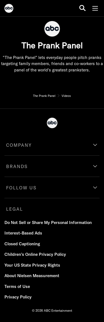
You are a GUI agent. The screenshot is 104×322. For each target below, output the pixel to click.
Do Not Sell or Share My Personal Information (48, 222)
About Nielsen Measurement (31, 275)
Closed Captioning (22, 243)
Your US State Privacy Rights (32, 265)
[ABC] (8, 9)
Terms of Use (17, 286)
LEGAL (14, 209)
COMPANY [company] (19, 145)
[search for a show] (82, 8)
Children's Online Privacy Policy (35, 254)
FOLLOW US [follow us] (21, 187)
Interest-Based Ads (23, 233)
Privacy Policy (18, 297)
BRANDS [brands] (17, 166)
